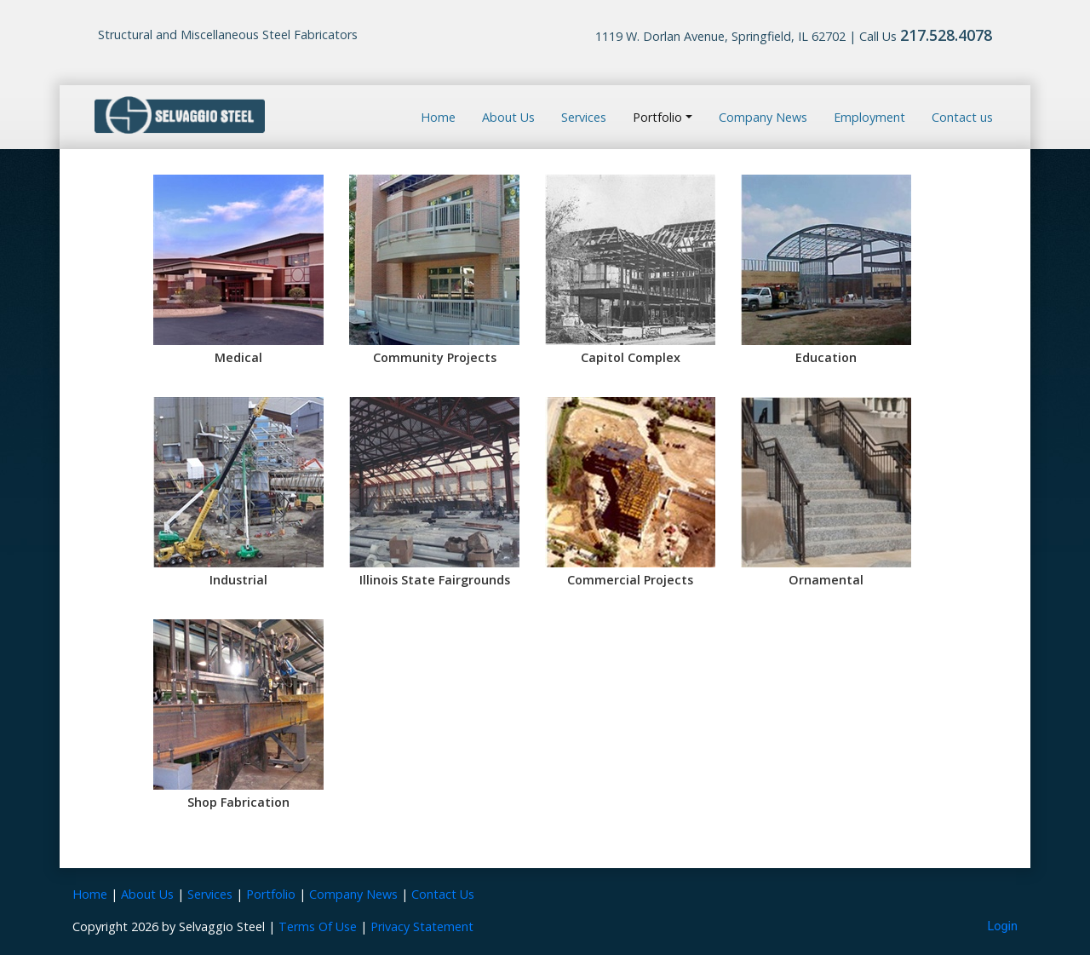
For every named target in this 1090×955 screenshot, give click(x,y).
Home (438, 117)
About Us (508, 117)
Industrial (238, 580)
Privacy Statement (421, 926)
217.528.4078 (946, 35)
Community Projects (434, 357)
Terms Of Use (317, 926)
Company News (763, 117)
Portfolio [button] (657, 117)
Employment (869, 117)
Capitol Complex (630, 357)
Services (583, 117)
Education (826, 357)
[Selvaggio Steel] (179, 116)
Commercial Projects (630, 580)
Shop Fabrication (238, 802)
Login (1003, 926)
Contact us (962, 117)
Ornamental (826, 580)
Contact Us (442, 894)
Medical (238, 357)
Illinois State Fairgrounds (434, 580)
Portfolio (270, 894)
